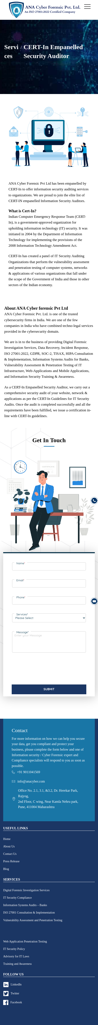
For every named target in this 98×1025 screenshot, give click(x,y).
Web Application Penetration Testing (25, 941)
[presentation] (44, 670)
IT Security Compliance (17, 897)
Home (6, 839)
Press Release (11, 861)
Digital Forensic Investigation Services (26, 890)
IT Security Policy (14, 949)
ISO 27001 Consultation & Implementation (29, 912)
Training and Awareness (17, 963)
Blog (6, 869)
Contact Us (10, 853)
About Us (9, 846)
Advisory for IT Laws (16, 956)
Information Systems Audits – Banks (25, 905)
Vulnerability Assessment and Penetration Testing (32, 920)
